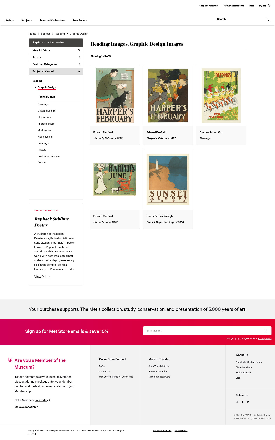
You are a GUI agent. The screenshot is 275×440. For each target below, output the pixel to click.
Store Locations (244, 367)
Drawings (43, 104)
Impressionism (46, 124)
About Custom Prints (234, 5)
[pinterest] (248, 402)
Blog (238, 377)
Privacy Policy (264, 338)
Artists (56, 57)
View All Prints (56, 50)
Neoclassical (45, 137)
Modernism (44, 130)
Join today (41, 400)
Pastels (42, 150)
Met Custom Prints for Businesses (116, 376)
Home (32, 34)
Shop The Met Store (209, 5)
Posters (42, 163)
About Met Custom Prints (249, 362)
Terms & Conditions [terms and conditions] (162, 430)
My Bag (264, 5)
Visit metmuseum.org (159, 376)
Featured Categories (56, 64)
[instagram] (237, 402)
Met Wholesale (243, 372)
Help (251, 5)
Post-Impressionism (49, 156)
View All (49, 71)
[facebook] (242, 402)
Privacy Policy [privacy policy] (181, 430)
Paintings (43, 143)
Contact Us (104, 371)
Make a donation (25, 407)
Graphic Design (47, 87)
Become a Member (158, 371)
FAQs (102, 366)
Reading (37, 81)
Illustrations (44, 117)
